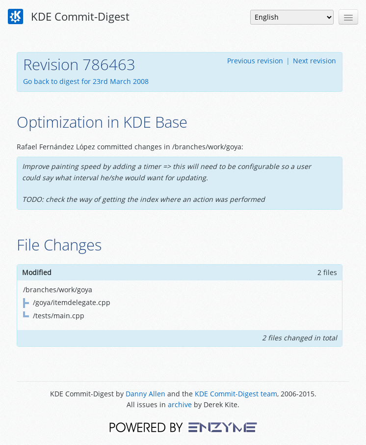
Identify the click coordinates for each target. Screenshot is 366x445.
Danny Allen (145, 393)
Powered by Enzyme (183, 426)
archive (180, 404)
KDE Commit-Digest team (236, 393)
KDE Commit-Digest (69, 17)
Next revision (314, 60)
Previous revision (255, 60)
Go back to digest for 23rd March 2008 (86, 81)
